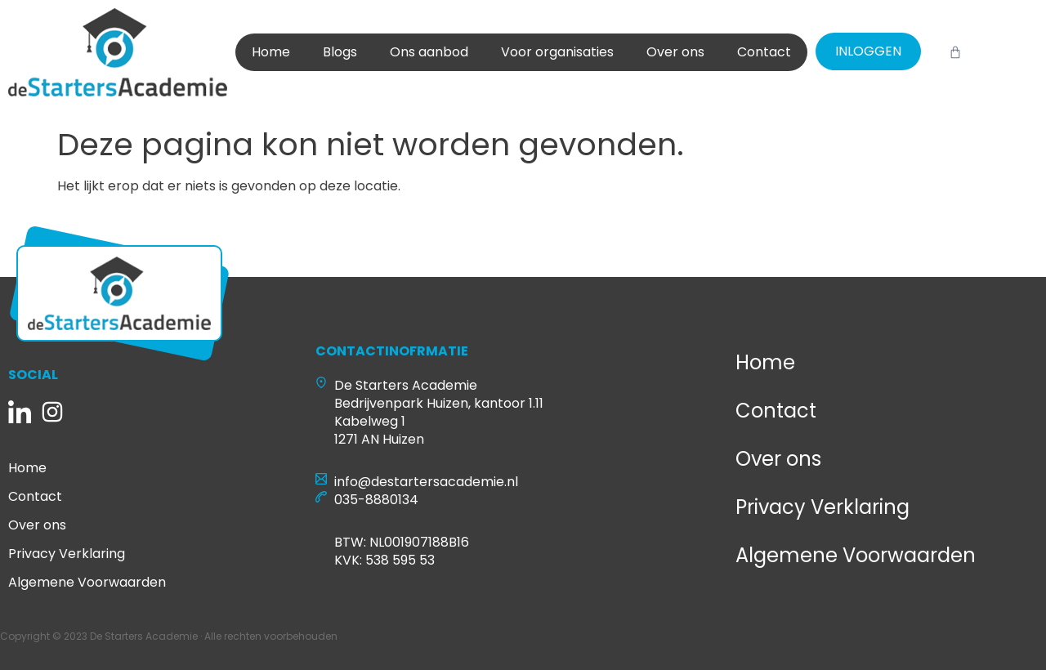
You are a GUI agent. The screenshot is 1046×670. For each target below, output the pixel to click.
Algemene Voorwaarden (87, 582)
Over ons (675, 51)
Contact (764, 51)
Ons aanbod (429, 51)
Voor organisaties (557, 51)
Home (271, 51)
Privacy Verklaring (66, 554)
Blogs (340, 51)
